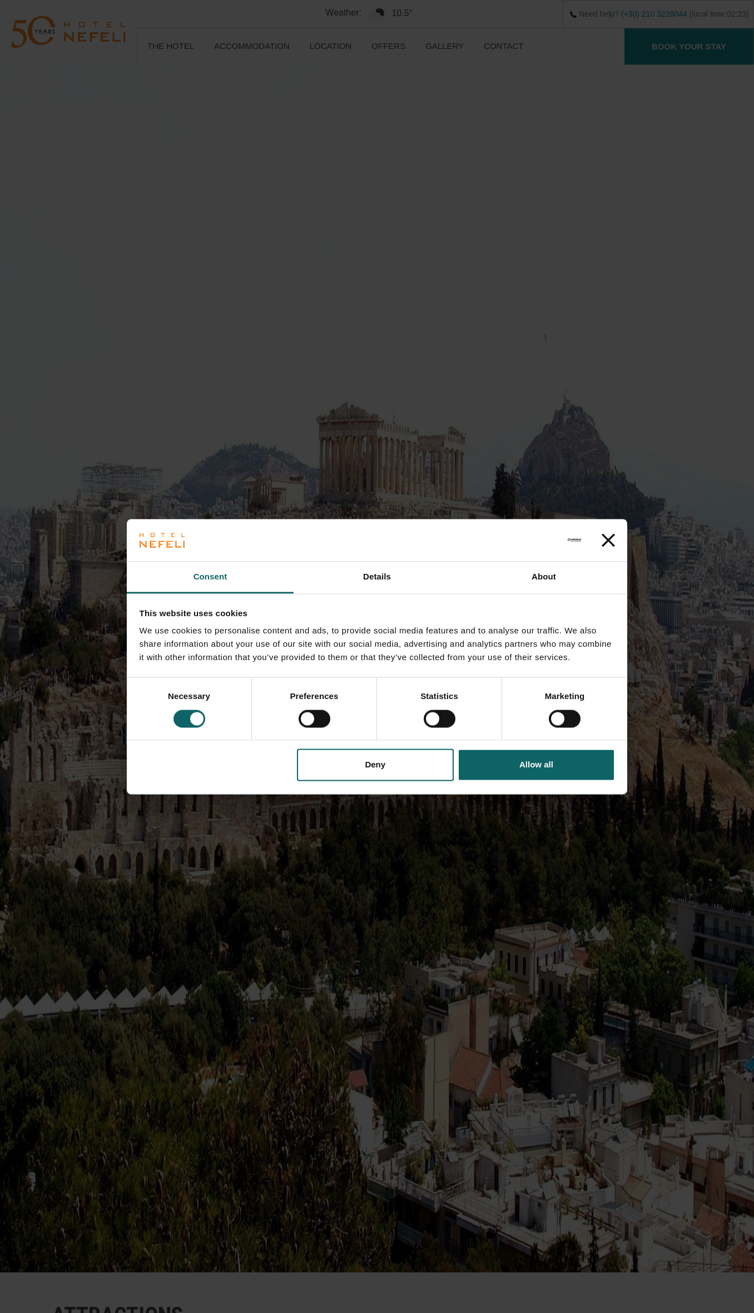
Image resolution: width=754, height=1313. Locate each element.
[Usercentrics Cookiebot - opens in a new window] (532, 540)
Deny (375, 765)
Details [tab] (377, 577)
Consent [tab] (210, 577)
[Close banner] (608, 540)
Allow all (536, 765)
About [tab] (544, 577)
